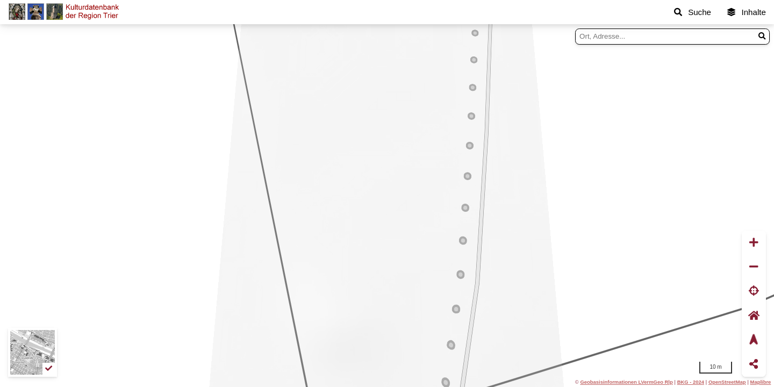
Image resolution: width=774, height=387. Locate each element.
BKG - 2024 (690, 382)
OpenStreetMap (727, 382)
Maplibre (760, 382)
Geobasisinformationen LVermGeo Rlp (626, 382)
